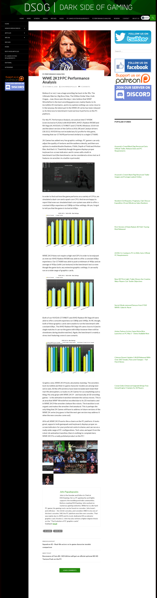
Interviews (9, 67)
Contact (126, 18)
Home (22, 18)
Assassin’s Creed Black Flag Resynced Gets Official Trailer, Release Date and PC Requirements (131, 148)
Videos (45, 18)
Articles (8, 33)
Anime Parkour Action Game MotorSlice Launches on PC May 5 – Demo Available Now (132, 332)
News (29, 18)
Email (55, 524)
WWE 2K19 (58, 531)
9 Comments (85, 87)
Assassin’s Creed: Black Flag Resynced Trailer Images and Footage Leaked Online (132, 176)
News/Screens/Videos (12, 28)
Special (7, 37)
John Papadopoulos (69, 87)
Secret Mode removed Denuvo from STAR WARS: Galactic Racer (131, 306)
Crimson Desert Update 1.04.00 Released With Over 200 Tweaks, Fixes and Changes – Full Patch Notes (132, 359)
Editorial (8, 62)
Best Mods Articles (12, 51)
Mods (61, 18)
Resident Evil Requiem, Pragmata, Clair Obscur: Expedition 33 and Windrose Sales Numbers (132, 202)
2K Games (48, 531)
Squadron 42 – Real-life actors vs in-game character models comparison (71, 544)
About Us (135, 18)
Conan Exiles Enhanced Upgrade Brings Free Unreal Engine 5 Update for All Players (131, 387)
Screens (37, 18)
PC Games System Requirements (78, 18)
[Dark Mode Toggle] (145, 18)
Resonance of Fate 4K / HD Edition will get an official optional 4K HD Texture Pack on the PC (71, 556)
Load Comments (69, 570)
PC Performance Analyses (101, 18)
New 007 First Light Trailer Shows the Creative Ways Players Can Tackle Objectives (132, 280)
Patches (53, 18)
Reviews (117, 18)
